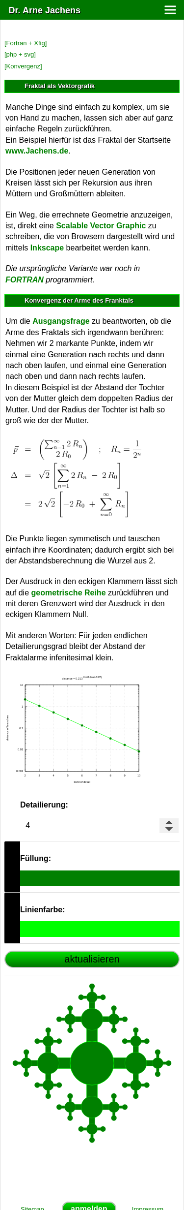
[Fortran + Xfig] (25, 43)
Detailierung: (44, 805)
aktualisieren (91, 959)
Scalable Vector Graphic (101, 225)
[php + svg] (20, 54)
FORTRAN (24, 280)
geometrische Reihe (68, 593)
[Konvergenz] (23, 66)
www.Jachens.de (36, 151)
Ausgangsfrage (60, 321)
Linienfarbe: (42, 909)
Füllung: (35, 858)
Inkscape (47, 248)
